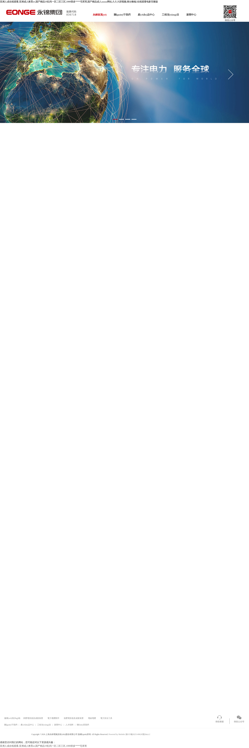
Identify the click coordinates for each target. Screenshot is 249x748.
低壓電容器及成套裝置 (74, 718)
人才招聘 (69, 725)
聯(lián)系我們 (83, 725)
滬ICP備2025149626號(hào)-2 (137, 734)
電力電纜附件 (53, 718)
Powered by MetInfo (116, 734)
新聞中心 (191, 14)
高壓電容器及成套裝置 (33, 718)
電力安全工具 (106, 718)
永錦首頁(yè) (100, 14)
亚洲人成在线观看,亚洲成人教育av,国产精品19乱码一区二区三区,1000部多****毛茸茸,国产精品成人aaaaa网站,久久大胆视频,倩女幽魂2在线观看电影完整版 (79, 1)
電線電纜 (92, 718)
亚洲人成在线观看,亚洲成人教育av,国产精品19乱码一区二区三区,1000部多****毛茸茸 (43, 746)
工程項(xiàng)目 (170, 14)
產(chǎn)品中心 (146, 14)
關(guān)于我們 (122, 14)
